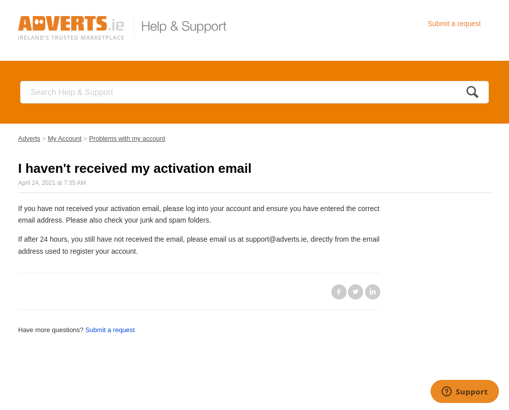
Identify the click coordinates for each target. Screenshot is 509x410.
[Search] (254, 92)
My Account (64, 138)
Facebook (339, 291)
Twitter (355, 291)
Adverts (29, 138)
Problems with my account (127, 138)
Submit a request (454, 24)
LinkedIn (372, 291)
